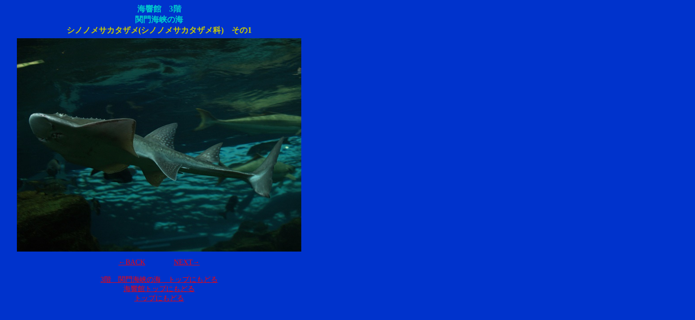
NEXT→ (187, 262)
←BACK (131, 262)
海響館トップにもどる (159, 288)
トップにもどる (159, 298)
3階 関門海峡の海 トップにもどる (159, 279)
